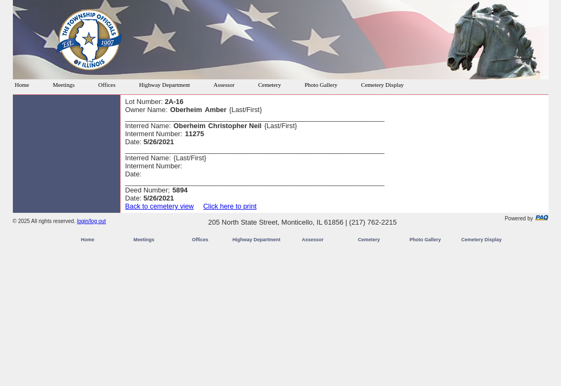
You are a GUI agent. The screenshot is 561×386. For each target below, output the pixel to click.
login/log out (91, 221)
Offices (106, 84)
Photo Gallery (320, 84)
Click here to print (230, 206)
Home (22, 84)
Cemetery (269, 84)
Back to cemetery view (159, 206)
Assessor (224, 84)
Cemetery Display (382, 84)
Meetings (63, 84)
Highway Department (164, 84)
